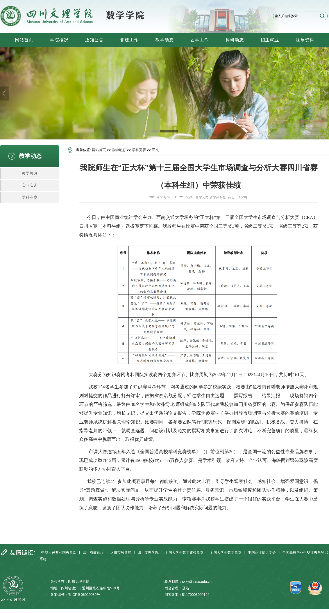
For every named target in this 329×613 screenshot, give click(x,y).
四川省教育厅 (93, 552)
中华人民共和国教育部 (58, 552)
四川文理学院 (148, 552)
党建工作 (129, 39)
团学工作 (199, 39)
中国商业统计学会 (262, 552)
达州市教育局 (120, 552)
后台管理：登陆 (176, 588)
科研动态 (234, 39)
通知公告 (94, 39)
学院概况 (59, 39)
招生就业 (270, 39)
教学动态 (164, 39)
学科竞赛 (30, 197)
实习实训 (30, 185)
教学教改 (30, 173)
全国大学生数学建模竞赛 (184, 552)
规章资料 (305, 39)
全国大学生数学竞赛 (225, 552)
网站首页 (24, 39)
